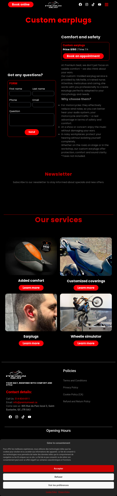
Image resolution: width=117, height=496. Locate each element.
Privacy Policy (64, 492)
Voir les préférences (58, 485)
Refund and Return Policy (76, 401)
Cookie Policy (51, 492)
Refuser (58, 477)
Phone (13, 100)
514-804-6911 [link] (22, 398)
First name (15, 89)
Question (14, 111)
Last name (38, 89)
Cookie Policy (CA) (73, 394)
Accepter (58, 468)
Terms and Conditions (75, 380)
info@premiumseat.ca (25, 402)
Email (35, 100)
